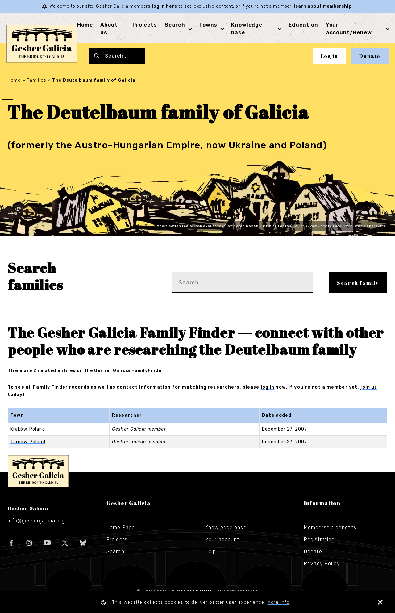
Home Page (120, 527)
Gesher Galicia (38, 471)
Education (303, 25)
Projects (144, 25)
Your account (222, 539)
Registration (319, 539)
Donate (369, 56)
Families (36, 80)
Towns (208, 25)
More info (279, 602)
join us (368, 387)
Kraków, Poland (27, 429)
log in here (164, 6)
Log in (329, 56)
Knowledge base (226, 527)
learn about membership (322, 6)
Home (85, 25)
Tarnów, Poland (27, 441)
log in (268, 387)
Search (175, 25)
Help (210, 551)
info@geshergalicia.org (36, 521)
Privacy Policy (322, 563)
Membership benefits (330, 527)
